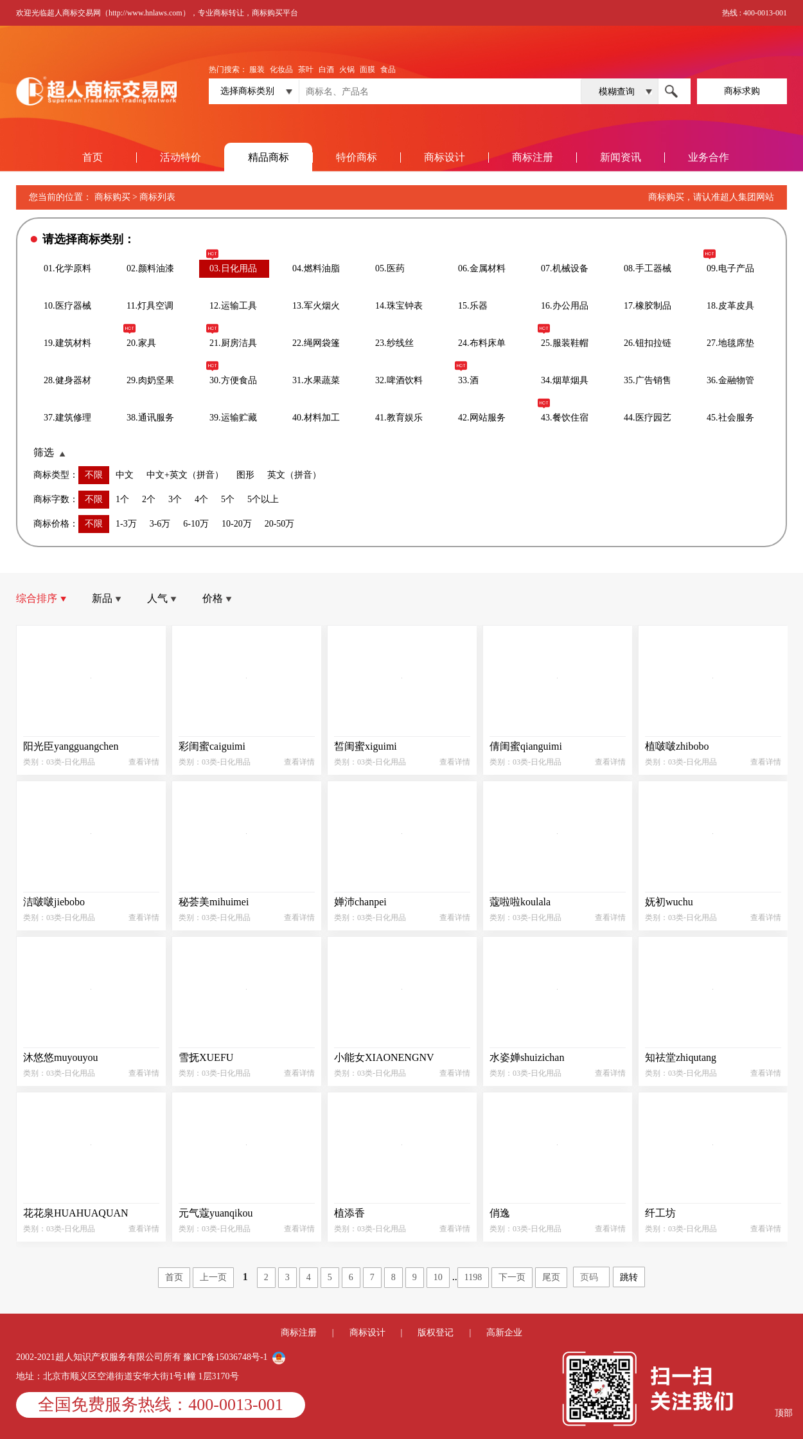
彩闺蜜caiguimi (212, 746)
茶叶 (305, 69)
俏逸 (500, 1213)
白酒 (326, 69)
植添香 (349, 1213)
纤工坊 (660, 1213)
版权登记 (436, 1332)
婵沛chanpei (360, 901)
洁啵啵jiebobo (54, 901)
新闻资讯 (620, 157)
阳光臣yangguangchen (70, 746)
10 (438, 1277)
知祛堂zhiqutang (680, 1057)
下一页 (512, 1277)
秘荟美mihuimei (214, 901)
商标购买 (112, 197)
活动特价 (180, 157)
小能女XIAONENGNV (384, 1057)
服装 (257, 69)
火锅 (347, 69)
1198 (473, 1277)
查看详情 (143, 761)
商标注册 (532, 157)
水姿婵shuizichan (527, 1057)
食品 (388, 69)
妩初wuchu (669, 901)
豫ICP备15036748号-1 (226, 1357)
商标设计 (444, 157)
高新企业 (504, 1332)
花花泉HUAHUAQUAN (75, 1213)
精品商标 (268, 157)
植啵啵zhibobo (677, 746)
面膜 (367, 69)
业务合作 (708, 157)
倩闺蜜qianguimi (526, 746)
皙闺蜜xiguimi (365, 746)
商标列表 (157, 197)
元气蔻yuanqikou (216, 1213)
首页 (92, 157)
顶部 (784, 1413)
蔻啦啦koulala (520, 901)
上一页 (213, 1277)
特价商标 (356, 157)
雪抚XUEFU (206, 1057)
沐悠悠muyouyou (60, 1057)
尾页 (551, 1277)
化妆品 (281, 69)
